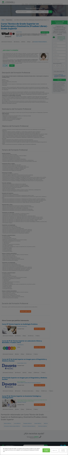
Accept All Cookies (46, 450)
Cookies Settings (63, 450)
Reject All (55, 450)
